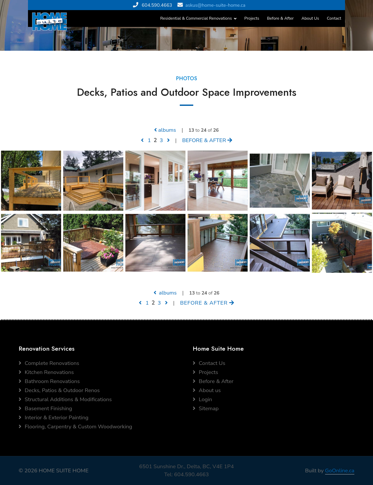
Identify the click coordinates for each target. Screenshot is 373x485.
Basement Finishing (45, 408)
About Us (310, 18)
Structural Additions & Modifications (65, 399)
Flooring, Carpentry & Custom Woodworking (75, 426)
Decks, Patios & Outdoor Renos (59, 390)
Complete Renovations (49, 363)
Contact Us (209, 363)
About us (207, 390)
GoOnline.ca (339, 470)
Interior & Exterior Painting (53, 417)
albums (165, 130)
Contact (334, 18)
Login (202, 399)
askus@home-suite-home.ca (215, 5)
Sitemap (206, 408)
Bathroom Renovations (49, 381)
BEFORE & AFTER (207, 140)
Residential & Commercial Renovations (196, 18)
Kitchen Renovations (46, 372)
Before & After (280, 18)
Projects (251, 18)
